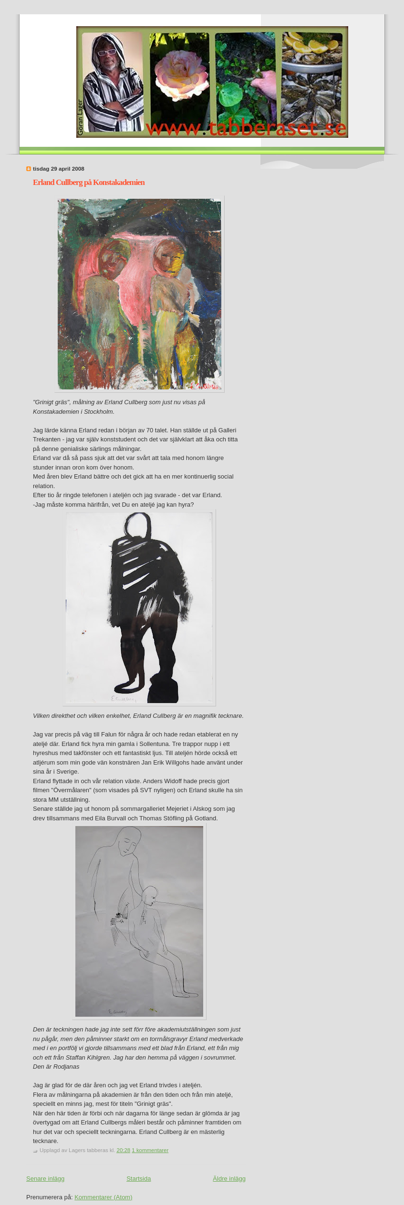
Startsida (138, 1178)
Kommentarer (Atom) (103, 1197)
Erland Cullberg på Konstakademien (89, 182)
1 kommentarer (150, 1150)
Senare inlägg (45, 1178)
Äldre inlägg (229, 1178)
